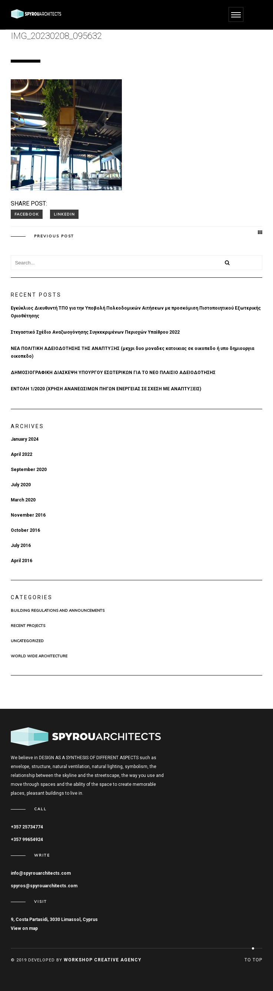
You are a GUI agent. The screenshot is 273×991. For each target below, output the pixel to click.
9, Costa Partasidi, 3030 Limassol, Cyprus (54, 919)
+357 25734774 (27, 827)
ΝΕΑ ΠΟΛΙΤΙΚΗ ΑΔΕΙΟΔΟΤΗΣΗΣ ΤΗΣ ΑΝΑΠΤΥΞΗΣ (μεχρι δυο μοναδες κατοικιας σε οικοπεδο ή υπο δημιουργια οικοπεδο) (132, 352)
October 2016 (25, 530)
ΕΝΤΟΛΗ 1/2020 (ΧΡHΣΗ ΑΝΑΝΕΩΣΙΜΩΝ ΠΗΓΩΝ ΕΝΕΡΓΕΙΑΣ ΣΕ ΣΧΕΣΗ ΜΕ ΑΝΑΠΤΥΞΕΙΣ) (106, 388)
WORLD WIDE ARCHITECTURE (39, 656)
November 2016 (28, 515)
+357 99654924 (27, 839)
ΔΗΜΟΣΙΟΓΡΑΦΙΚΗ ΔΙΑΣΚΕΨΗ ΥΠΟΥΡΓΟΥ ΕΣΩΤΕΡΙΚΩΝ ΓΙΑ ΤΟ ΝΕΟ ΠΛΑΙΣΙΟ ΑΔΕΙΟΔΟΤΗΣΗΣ (113, 372)
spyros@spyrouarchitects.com (44, 885)
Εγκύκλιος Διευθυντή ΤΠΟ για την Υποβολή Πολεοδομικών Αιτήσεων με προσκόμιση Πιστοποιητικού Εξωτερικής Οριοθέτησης (136, 312)
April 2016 (21, 560)
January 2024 (25, 439)
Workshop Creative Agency (103, 959)
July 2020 (21, 485)
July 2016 (21, 545)
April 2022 (21, 454)
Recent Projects (28, 626)
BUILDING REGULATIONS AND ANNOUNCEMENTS (57, 610)
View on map (24, 928)
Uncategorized (27, 641)
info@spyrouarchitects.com (41, 873)
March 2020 (23, 500)
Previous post (54, 236)
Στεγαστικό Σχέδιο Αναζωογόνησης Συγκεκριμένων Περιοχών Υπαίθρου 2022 (95, 332)
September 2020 (29, 469)
